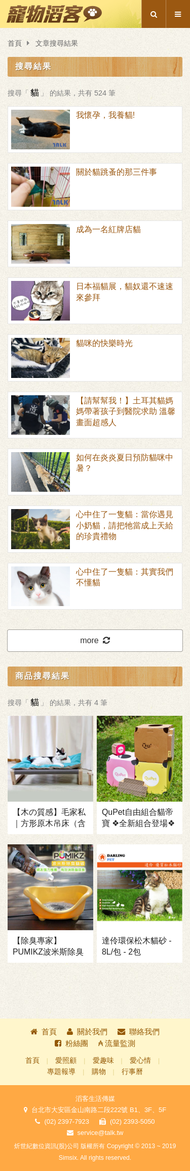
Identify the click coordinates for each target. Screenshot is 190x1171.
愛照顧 (66, 1060)
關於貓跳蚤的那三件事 (116, 172)
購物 (99, 1071)
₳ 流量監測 (116, 1043)
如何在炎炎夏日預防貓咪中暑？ (124, 462)
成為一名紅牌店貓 (108, 229)
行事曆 (132, 1071)
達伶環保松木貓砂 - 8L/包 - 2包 (137, 946)
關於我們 (87, 1031)
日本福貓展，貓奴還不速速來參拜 (124, 291)
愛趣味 (103, 1060)
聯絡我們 (139, 1031)
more (94, 640)
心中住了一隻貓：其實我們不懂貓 (124, 577)
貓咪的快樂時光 (104, 343)
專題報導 (61, 1071)
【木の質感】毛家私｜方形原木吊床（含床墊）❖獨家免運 (49, 818)
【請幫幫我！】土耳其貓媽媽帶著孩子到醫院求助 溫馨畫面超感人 (125, 411)
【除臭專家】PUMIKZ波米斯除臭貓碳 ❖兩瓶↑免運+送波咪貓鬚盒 (50, 947)
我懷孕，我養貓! (105, 115)
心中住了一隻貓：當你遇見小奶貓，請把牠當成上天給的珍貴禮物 (124, 525)
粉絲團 (71, 1043)
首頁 (15, 43)
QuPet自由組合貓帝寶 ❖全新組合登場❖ (138, 818)
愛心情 (140, 1060)
